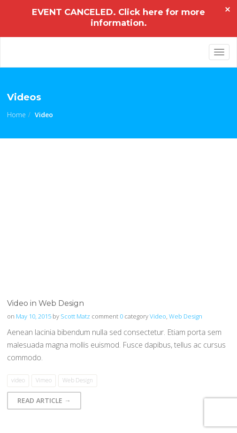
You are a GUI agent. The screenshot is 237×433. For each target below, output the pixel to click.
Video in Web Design (45, 303)
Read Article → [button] (44, 400)
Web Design (185, 316)
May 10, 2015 (33, 316)
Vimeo (44, 380)
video (18, 380)
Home (16, 114)
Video (158, 316)
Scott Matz (75, 316)
